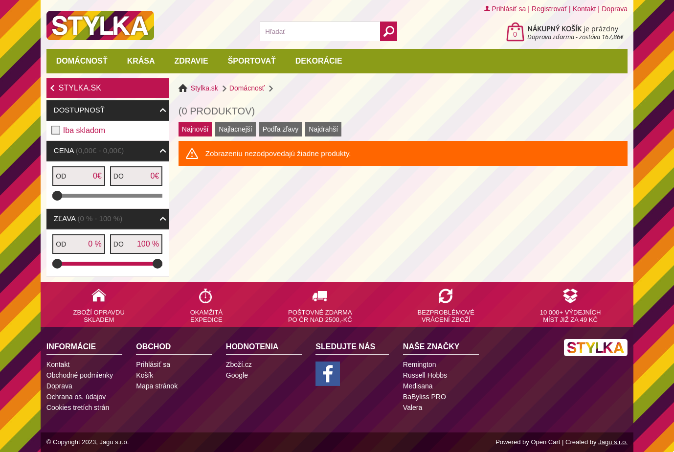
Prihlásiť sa (509, 9)
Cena (89, 150)
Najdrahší (323, 129)
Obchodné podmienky (79, 375)
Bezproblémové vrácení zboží (446, 316)
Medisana (418, 386)
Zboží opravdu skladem (99, 316)
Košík (144, 375)
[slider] (57, 196)
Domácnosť (82, 61)
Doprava (615, 9)
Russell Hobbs (425, 375)
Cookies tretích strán (77, 407)
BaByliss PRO (424, 397)
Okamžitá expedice (206, 316)
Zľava (88, 218)
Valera (412, 407)
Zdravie (191, 61)
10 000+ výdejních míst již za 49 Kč (570, 316)
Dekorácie (318, 61)
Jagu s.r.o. (613, 442)
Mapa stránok (157, 386)
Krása (141, 61)
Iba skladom (84, 130)
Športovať (252, 61)
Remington (419, 364)
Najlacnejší (235, 129)
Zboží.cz (239, 364)
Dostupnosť (79, 110)
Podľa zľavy (281, 129)
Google (237, 375)
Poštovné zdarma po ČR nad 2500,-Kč (320, 316)
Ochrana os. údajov (76, 397)
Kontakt (584, 9)
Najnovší (195, 129)
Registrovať (549, 9)
